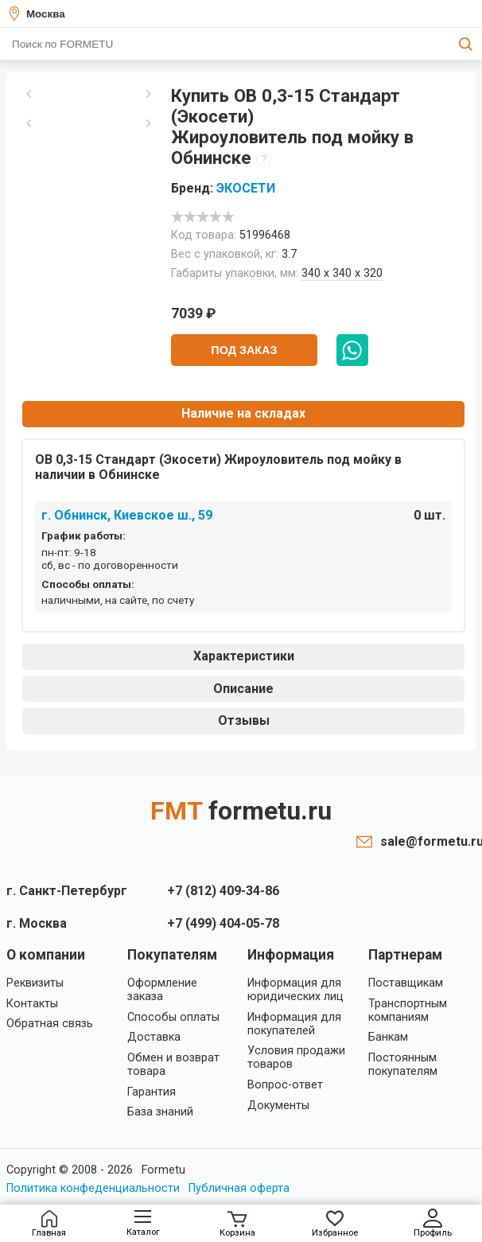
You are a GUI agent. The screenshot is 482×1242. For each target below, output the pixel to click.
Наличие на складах (243, 413)
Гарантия (151, 1092)
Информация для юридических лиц (295, 989)
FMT (241, 811)
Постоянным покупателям (402, 1064)
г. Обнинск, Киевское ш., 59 (126, 515)
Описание (243, 688)
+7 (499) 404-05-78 (223, 923)
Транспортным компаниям (407, 1010)
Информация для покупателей (294, 1024)
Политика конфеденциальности (93, 1188)
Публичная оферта (239, 1188)
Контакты (32, 1003)
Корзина (237, 1224)
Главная (49, 1224)
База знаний (160, 1112)
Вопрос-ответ (285, 1085)
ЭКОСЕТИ (245, 188)
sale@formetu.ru (428, 841)
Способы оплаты (173, 1017)
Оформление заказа (162, 989)
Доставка (154, 1037)
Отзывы (244, 720)
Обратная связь (49, 1023)
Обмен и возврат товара (173, 1064)
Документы (278, 1105)
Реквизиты (35, 983)
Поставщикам (405, 983)
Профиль (433, 1223)
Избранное (335, 1224)
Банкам (388, 1037)
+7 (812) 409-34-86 (223, 890)
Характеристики (243, 656)
